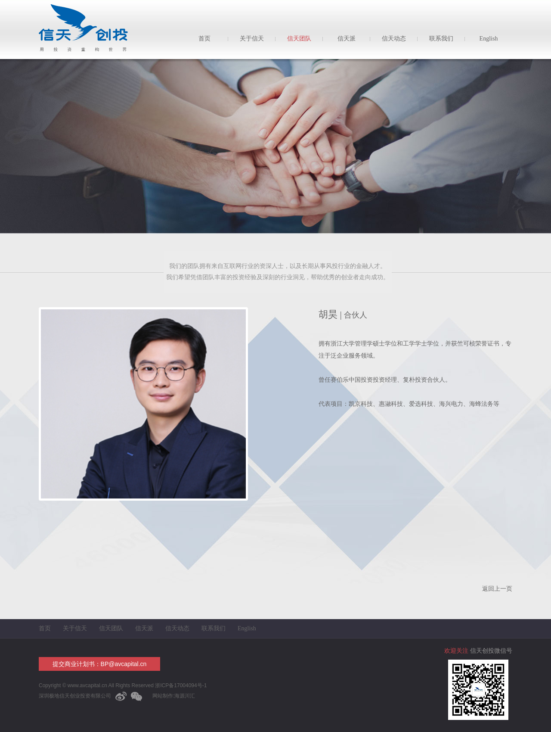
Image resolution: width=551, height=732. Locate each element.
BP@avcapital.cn (124, 663)
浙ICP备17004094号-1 (180, 685)
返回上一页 (497, 589)
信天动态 (394, 38)
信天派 (346, 38)
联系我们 (441, 38)
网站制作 (162, 696)
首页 (204, 38)
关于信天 (252, 38)
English (489, 38)
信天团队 (299, 38)
